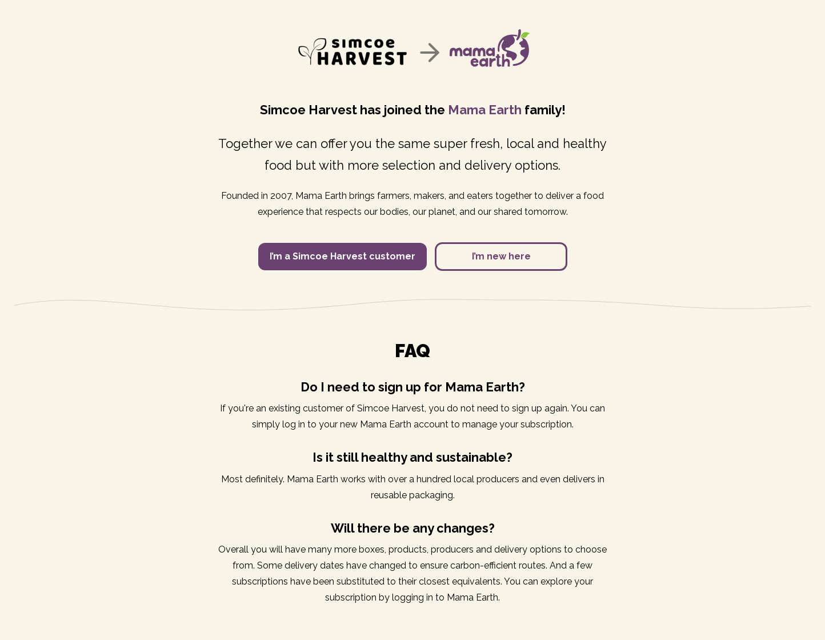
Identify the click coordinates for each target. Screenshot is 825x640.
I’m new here (501, 256)
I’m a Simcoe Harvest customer (342, 256)
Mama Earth (485, 109)
